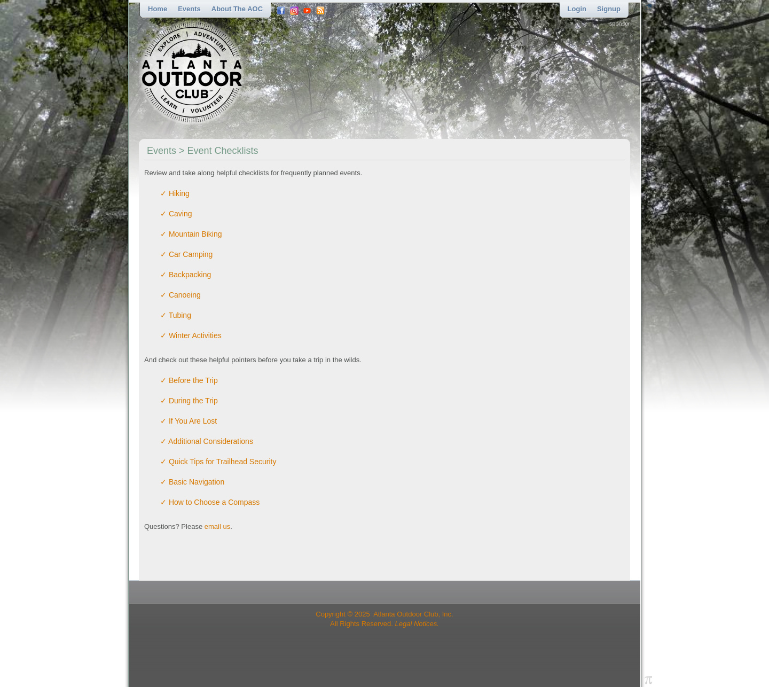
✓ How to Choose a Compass (210, 502)
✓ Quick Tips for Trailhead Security (218, 461)
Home (157, 9)
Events (189, 9)
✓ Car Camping (186, 254)
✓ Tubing (175, 315)
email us (217, 526)
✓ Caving (176, 213)
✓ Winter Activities (191, 335)
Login (577, 9)
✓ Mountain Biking (191, 234)
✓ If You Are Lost (188, 421)
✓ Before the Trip (189, 380)
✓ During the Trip (189, 400)
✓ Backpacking (185, 274)
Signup (609, 9)
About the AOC (237, 9)
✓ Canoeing (180, 295)
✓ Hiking (175, 193)
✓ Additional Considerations (206, 441)
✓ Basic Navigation (192, 482)
